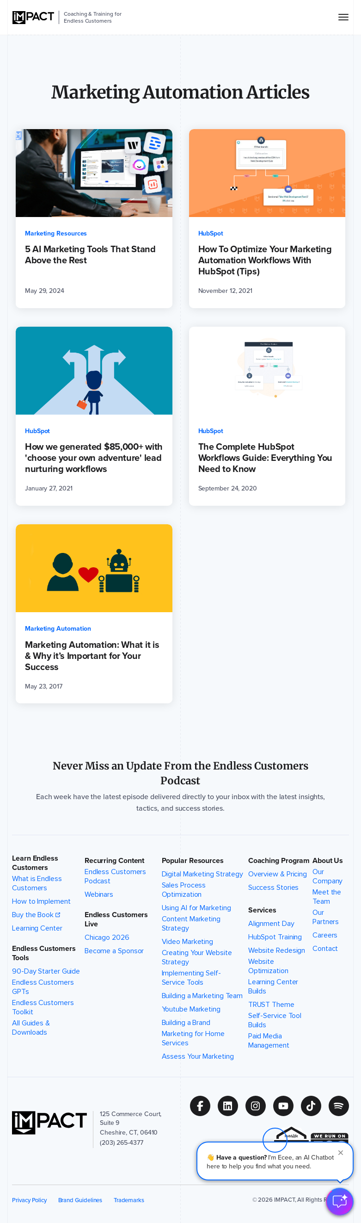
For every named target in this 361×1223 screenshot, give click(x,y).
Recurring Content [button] (114, 860)
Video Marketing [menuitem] (188, 941)
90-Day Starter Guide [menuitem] (46, 971)
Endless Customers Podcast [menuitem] (121, 876)
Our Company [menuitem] (331, 876)
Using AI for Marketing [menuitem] (196, 908)
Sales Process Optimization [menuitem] (203, 890)
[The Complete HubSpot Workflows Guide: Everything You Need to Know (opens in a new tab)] (267, 416)
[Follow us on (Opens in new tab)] (204, 1106)
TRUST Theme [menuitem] (271, 1004)
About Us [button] (327, 860)
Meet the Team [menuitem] (331, 897)
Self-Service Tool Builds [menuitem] (279, 1020)
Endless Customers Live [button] (116, 919)
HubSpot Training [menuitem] (275, 937)
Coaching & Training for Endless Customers (92, 17)
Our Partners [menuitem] (331, 917)
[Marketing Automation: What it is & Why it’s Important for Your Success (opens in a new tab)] (94, 613)
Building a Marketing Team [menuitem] (202, 995)
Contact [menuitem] (325, 948)
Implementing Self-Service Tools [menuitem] (203, 977)
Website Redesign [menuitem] (276, 950)
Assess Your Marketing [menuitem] (198, 1056)
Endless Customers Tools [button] (43, 953)
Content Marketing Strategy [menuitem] (203, 923)
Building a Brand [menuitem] (186, 1022)
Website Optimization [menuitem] (279, 966)
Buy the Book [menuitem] (33, 914)
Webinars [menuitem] (99, 894)
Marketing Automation (58, 628)
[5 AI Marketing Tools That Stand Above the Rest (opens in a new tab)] (94, 218)
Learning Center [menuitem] (37, 928)
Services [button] (262, 910)
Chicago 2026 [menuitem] (107, 937)
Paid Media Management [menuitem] (279, 1040)
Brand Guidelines (80, 1200)
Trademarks (129, 1200)
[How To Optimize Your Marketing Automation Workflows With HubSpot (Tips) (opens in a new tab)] (267, 218)
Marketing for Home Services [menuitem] (203, 1038)
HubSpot (210, 233)
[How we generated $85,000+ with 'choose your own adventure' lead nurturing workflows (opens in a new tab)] (94, 416)
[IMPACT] (33, 17)
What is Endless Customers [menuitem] (47, 883)
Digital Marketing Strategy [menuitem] (203, 874)
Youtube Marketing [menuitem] (191, 1009)
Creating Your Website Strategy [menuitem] (203, 957)
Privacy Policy (29, 1200)
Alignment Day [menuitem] (271, 923)
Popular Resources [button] (193, 860)
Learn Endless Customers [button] (35, 863)
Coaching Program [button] (279, 860)
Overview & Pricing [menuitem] (277, 874)
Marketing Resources (56, 233)
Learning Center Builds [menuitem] (279, 986)
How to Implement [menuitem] (41, 901)
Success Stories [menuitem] (273, 887)
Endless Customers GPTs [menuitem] (47, 987)
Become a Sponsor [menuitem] (114, 951)
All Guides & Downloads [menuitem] (47, 1027)
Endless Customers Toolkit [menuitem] (47, 1007)
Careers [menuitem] (324, 935)
